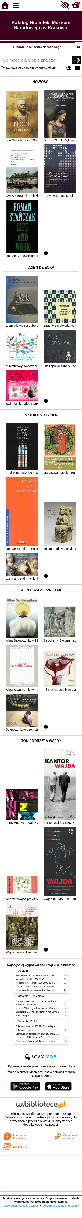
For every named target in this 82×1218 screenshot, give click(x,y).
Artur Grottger (22, 1015)
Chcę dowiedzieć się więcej (21, 1205)
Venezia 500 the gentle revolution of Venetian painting (42, 1008)
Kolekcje (50, 67)
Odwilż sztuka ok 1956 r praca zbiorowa (35, 986)
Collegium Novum (24, 1030)
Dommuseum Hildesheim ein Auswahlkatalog (38, 1034)
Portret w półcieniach (26, 1004)
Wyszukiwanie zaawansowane (22, 67)
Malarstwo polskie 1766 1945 (30, 979)
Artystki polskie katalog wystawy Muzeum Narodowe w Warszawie (48, 990)
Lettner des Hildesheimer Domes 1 (32, 1037)
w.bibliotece (39, 1117)
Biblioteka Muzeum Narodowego (37, 47)
